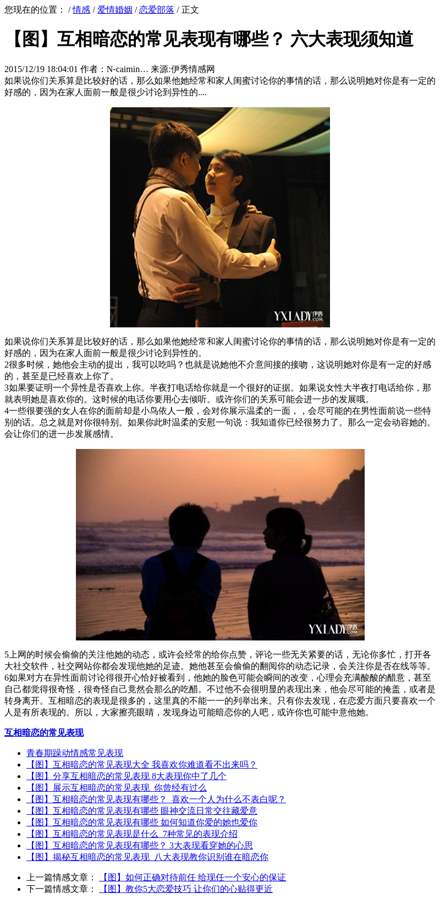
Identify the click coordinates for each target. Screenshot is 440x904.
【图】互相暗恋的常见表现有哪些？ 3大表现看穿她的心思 (139, 845)
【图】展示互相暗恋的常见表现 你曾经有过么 (116, 787)
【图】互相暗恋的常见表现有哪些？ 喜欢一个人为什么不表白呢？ (156, 799)
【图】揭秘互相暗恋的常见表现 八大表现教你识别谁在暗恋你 (147, 857)
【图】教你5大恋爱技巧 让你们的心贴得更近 (186, 889)
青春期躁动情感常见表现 (74, 753)
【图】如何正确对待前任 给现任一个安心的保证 (192, 877)
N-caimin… (127, 69)
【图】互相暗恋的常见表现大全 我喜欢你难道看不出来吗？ (141, 764)
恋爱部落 (156, 9)
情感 (81, 9)
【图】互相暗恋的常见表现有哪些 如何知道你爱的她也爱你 (141, 822)
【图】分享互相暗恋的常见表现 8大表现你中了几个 (126, 776)
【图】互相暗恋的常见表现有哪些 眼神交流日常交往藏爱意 (141, 810)
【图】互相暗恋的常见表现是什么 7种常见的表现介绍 (132, 834)
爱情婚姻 (115, 9)
